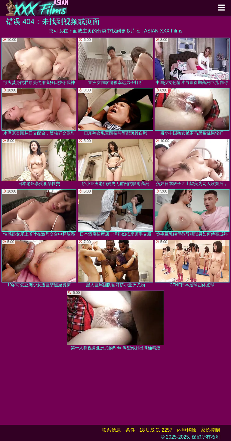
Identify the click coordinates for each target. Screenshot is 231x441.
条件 (130, 430)
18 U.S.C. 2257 (156, 430)
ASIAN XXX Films (163, 30)
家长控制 (210, 430)
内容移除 (186, 430)
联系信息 (111, 430)
